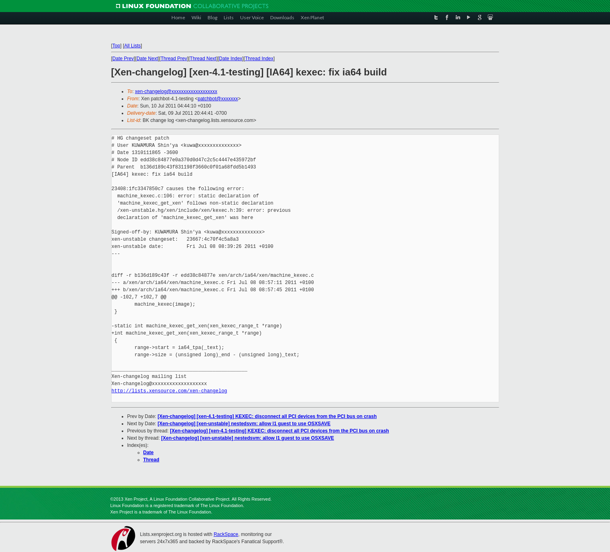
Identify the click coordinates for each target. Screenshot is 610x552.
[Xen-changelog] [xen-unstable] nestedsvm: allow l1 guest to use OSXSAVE (244, 423)
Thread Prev (174, 58)
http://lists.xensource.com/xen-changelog (169, 391)
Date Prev (123, 58)
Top (116, 46)
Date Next (147, 58)
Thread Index (259, 58)
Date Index (230, 58)
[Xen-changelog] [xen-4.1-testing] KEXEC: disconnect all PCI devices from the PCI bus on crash (267, 416)
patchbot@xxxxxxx (218, 98)
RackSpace (226, 534)
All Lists (132, 46)
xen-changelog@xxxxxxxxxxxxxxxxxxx (176, 91)
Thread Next (203, 58)
